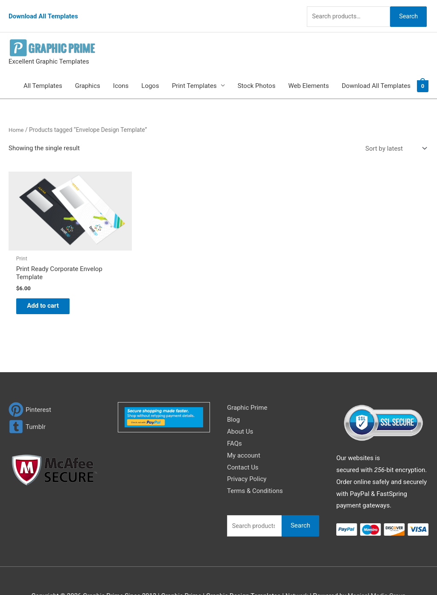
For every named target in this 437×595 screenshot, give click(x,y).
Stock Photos (257, 75)
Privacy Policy (246, 455)
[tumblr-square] (27, 402)
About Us (240, 407)
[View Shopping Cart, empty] (422, 75)
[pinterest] (30, 385)
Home (16, 119)
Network (295, 571)
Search (406, 10)
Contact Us (243, 443)
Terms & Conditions (255, 466)
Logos (150, 75)
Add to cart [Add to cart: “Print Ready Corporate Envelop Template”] (49, 280)
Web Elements (308, 75)
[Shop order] (394, 138)
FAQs (234, 419)
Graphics (87, 75)
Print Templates (194, 75)
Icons (121, 75)
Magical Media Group (377, 571)
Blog (233, 395)
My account (243, 431)
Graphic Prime (247, 383)
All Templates (42, 75)
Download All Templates (43, 11)
